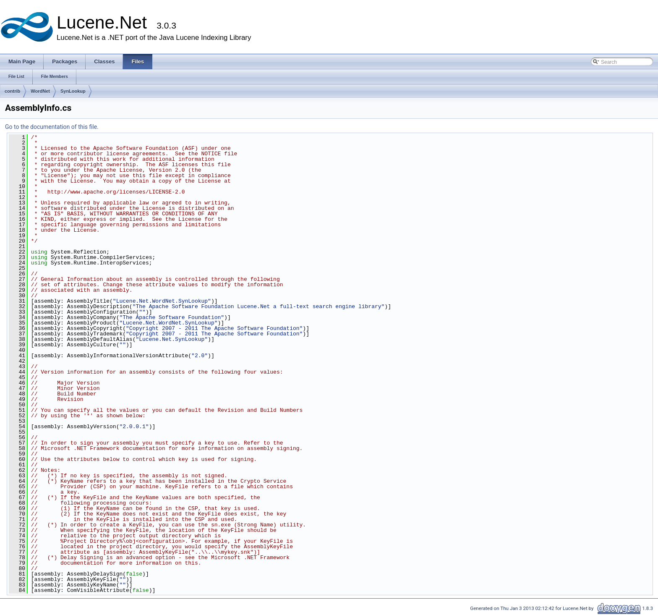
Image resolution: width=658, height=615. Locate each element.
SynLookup (73, 91)
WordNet (40, 91)
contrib (12, 91)
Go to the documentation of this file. (52, 126)
